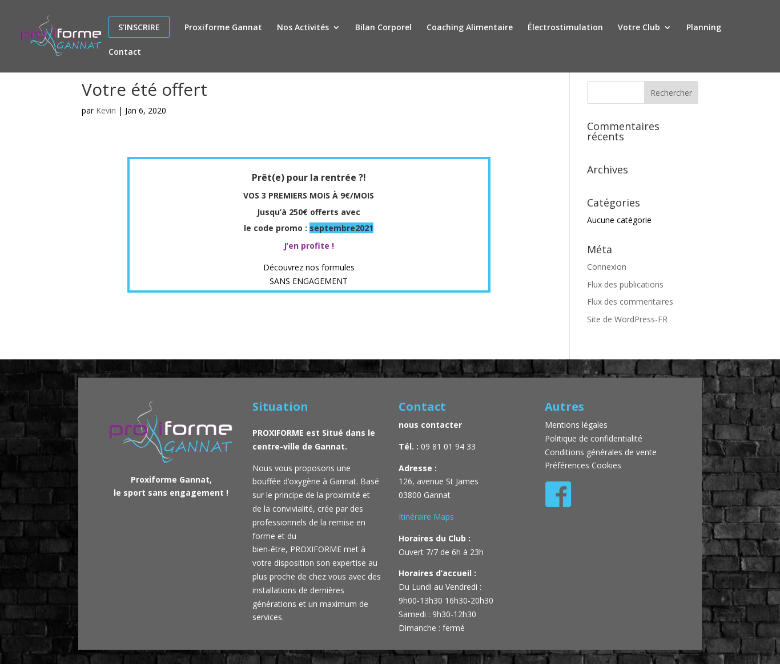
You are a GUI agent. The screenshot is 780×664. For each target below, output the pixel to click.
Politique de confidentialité (593, 438)
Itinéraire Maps (426, 516)
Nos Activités (303, 28)
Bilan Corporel (383, 28)
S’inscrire (139, 27)
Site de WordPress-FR (627, 319)
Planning (703, 28)
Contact (124, 52)
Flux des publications (625, 284)
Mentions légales (577, 424)
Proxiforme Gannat (223, 28)
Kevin (106, 110)
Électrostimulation (565, 28)
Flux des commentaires (630, 301)
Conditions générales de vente (601, 452)
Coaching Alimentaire (470, 28)
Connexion (606, 266)
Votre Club (639, 28)
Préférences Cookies (583, 465)
